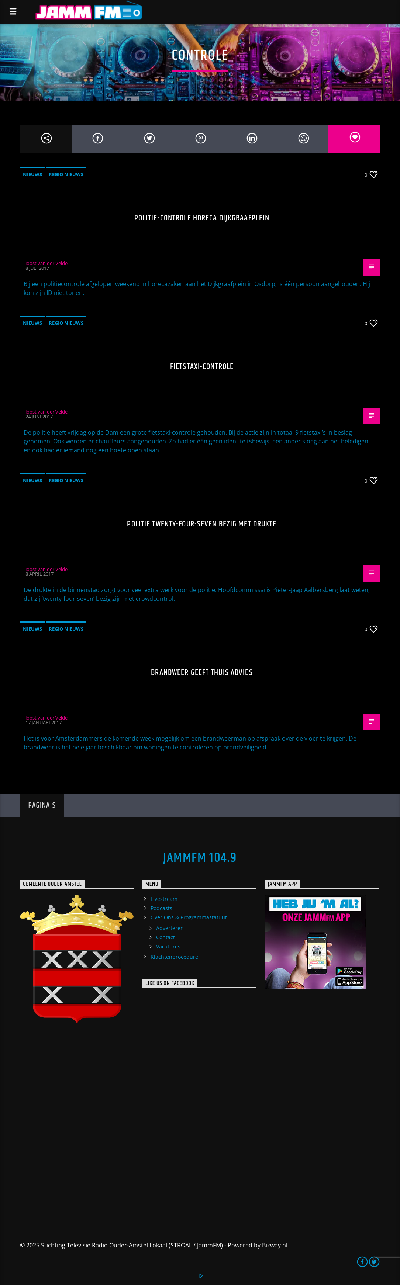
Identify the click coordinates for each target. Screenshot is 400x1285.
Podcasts (161, 908)
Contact (165, 937)
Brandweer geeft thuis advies (201, 672)
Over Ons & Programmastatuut (189, 917)
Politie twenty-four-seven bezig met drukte (201, 524)
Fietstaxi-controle (202, 366)
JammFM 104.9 (200, 858)
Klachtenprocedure (174, 956)
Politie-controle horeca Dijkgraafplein (202, 218)
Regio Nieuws (66, 174)
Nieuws (32, 174)
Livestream (164, 898)
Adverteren (170, 927)
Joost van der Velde (46, 263)
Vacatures (168, 946)
